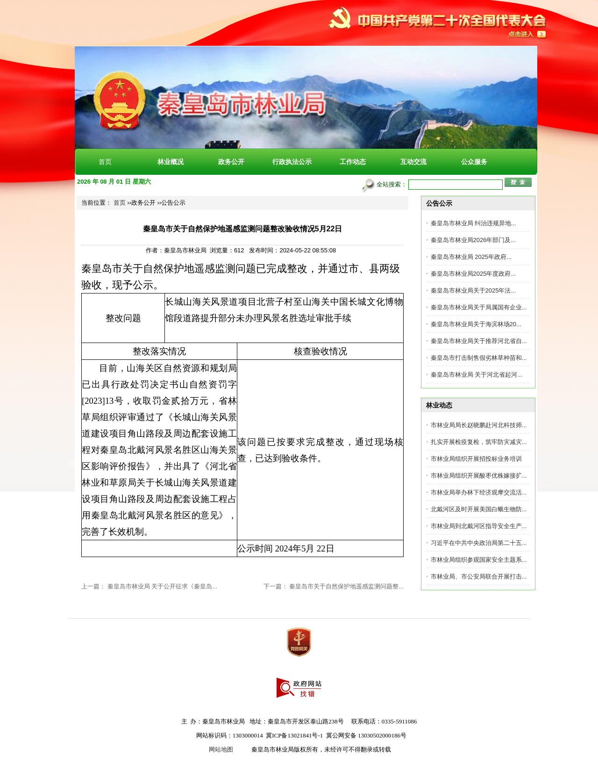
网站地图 (221, 749)
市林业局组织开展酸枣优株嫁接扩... (479, 475)
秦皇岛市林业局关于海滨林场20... (476, 324)
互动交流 (413, 161)
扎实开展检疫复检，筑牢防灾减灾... (479, 441)
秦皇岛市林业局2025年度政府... (473, 273)
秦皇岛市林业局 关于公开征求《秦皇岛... (162, 586)
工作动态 (353, 161)
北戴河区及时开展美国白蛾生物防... (479, 509)
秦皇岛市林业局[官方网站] (177, 65)
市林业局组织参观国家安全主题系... (479, 559)
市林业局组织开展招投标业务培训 (476, 458)
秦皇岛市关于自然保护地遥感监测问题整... (346, 586)
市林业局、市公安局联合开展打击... (479, 576)
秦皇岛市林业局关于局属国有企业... (479, 307)
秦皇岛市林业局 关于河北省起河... (476, 374)
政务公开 (231, 161)
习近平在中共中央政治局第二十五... (479, 542)
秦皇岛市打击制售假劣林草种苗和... (479, 357)
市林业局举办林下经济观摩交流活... (479, 492)
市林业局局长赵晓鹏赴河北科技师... (479, 425)
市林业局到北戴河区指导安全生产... (479, 526)
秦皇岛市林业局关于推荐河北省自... (479, 340)
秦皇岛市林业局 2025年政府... (471, 256)
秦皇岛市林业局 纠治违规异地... (473, 223)
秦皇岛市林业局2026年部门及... (473, 239)
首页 (105, 161)
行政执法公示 (292, 161)
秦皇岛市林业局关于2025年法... (473, 290)
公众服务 (474, 161)
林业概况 (170, 161)
